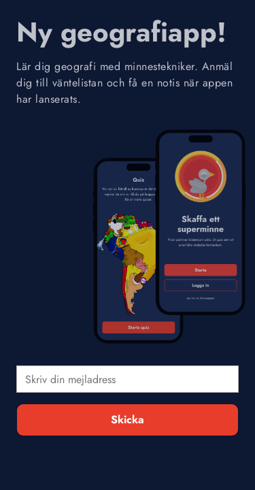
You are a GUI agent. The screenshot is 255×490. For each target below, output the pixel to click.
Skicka (127, 419)
